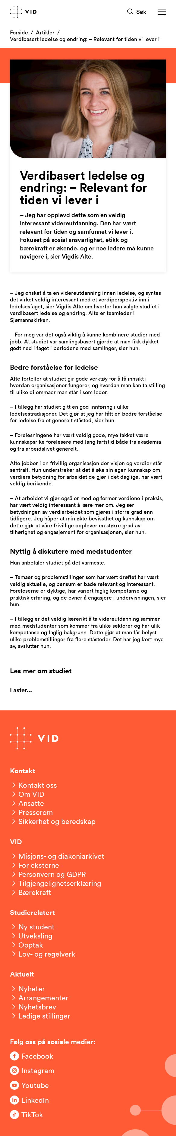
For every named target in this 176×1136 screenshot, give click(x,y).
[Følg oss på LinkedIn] (34, 1100)
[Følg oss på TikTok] (34, 1114)
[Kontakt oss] (33, 785)
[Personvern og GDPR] (48, 874)
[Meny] (162, 11)
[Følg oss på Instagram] (34, 1070)
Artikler (45, 32)
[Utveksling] (31, 935)
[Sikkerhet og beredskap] (53, 821)
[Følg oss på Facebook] (34, 1055)
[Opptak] (26, 944)
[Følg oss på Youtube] (34, 1085)
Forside (19, 32)
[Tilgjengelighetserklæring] (55, 883)
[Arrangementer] (39, 997)
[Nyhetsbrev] (33, 1006)
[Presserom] (31, 812)
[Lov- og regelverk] (42, 953)
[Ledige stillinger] (40, 1015)
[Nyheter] (27, 988)
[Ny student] (32, 926)
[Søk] (136, 11)
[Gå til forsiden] (23, 12)
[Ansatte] (27, 803)
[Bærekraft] (30, 892)
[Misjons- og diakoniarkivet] (57, 856)
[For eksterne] (34, 865)
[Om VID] (27, 794)
